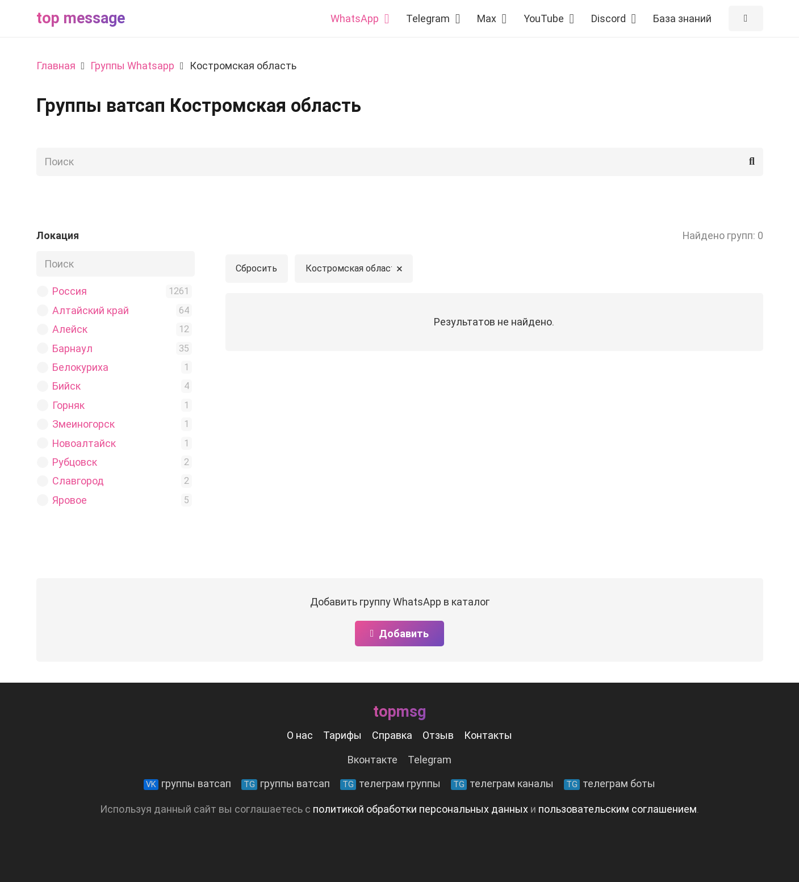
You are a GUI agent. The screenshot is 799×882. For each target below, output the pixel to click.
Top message (80, 18)
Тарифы (342, 735)
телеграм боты (609, 783)
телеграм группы (390, 783)
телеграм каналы (502, 783)
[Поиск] (399, 162)
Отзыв (438, 735)
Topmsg (399, 712)
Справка (392, 735)
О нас (300, 735)
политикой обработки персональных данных (420, 809)
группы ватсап (187, 783)
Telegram (429, 760)
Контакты (488, 735)
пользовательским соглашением (617, 809)
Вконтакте (373, 760)
